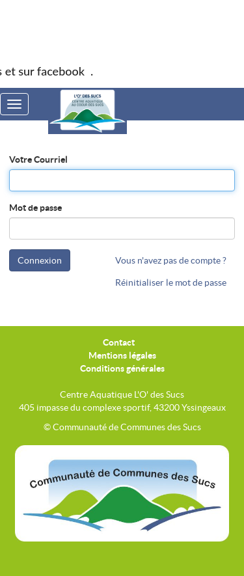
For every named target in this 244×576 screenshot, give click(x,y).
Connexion (40, 260)
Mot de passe (35, 207)
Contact (119, 342)
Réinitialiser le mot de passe (170, 282)
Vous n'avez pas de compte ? (170, 260)
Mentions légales (122, 355)
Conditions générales (122, 368)
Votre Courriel (38, 159)
